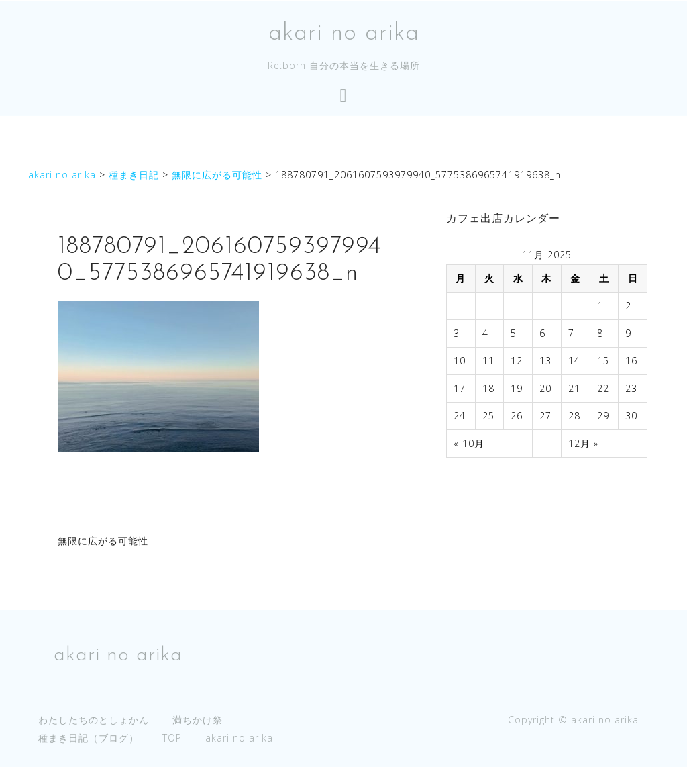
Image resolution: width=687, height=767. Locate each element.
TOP (172, 737)
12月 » (583, 443)
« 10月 (469, 443)
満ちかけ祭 (197, 719)
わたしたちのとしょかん (93, 719)
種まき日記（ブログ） (88, 737)
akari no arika (343, 33)
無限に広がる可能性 (103, 540)
